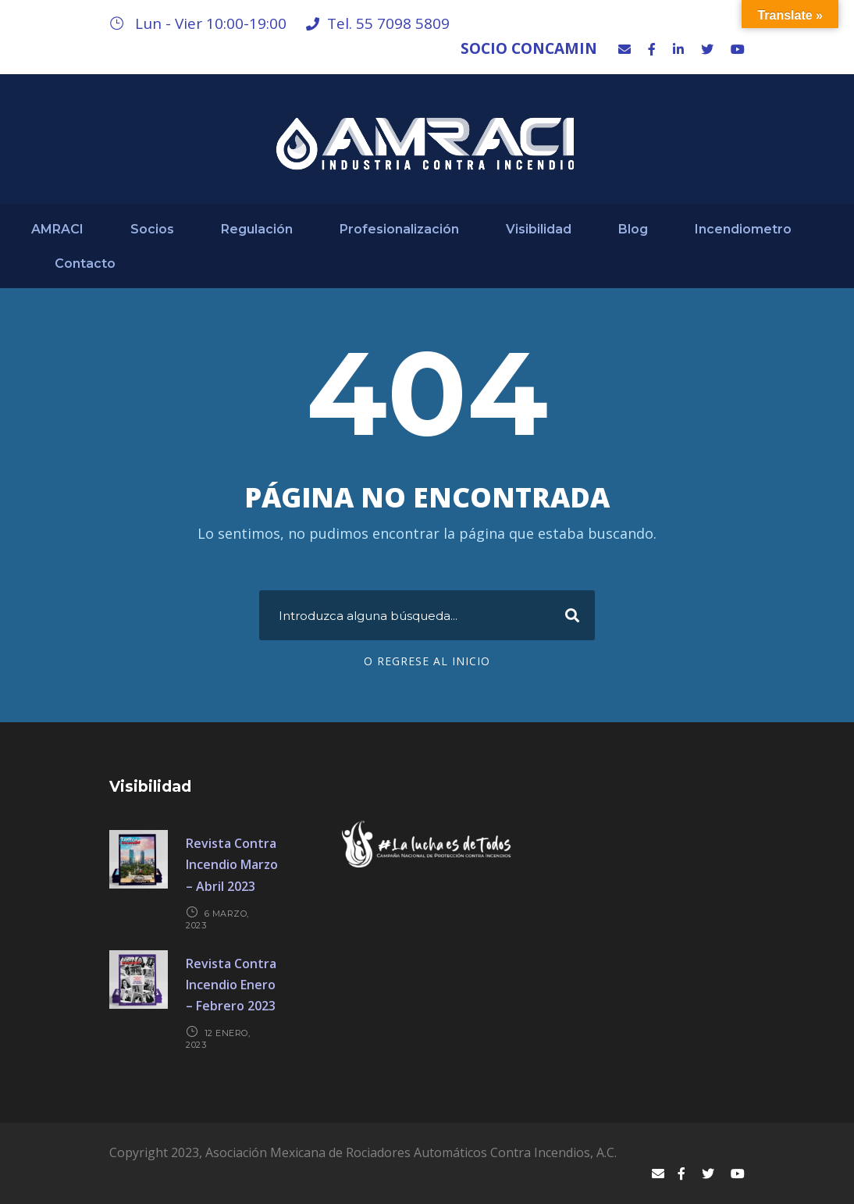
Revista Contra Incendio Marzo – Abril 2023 (232, 864)
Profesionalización (399, 229)
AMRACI (57, 229)
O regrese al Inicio (427, 661)
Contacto (85, 263)
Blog (633, 229)
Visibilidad (538, 229)
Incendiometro (743, 229)
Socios (152, 229)
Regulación (257, 229)
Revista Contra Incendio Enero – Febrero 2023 (231, 984)
